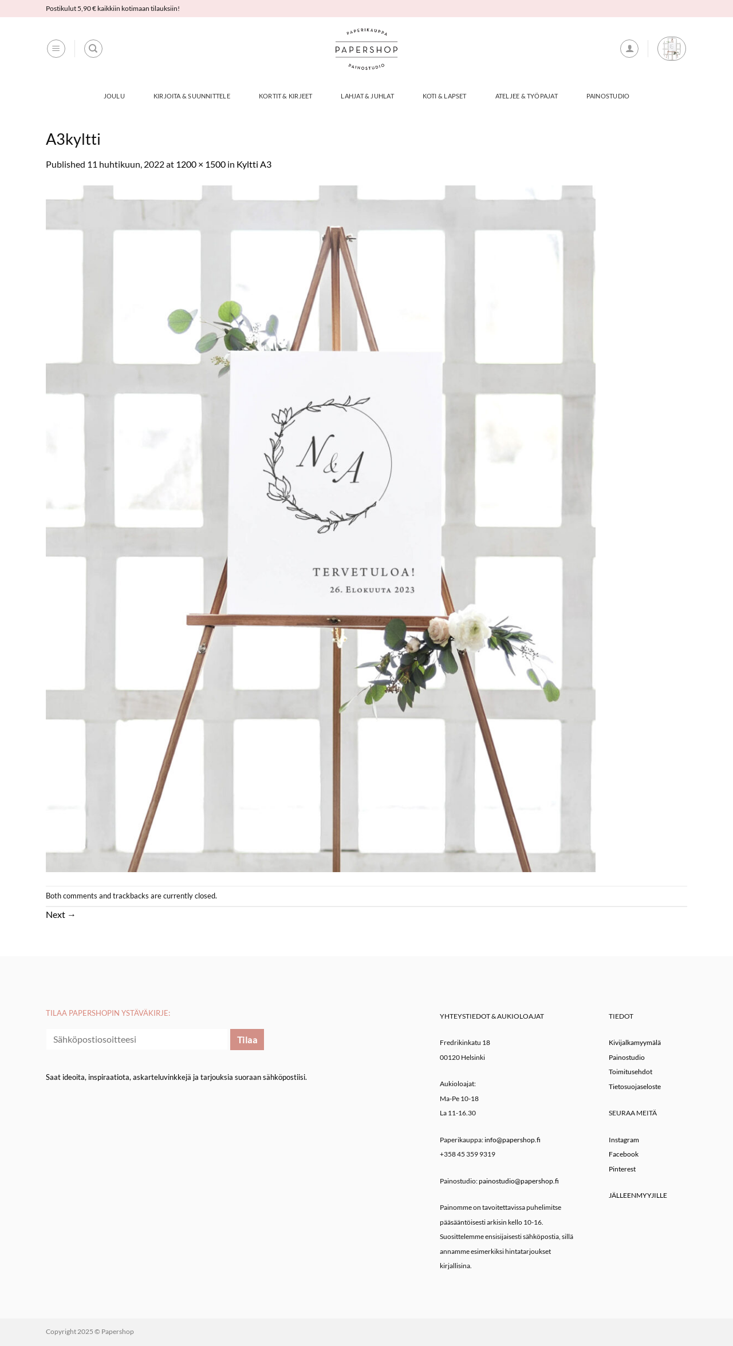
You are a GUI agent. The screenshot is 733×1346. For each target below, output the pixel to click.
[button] (56, 48)
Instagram (624, 1139)
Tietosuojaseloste (635, 1086)
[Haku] (93, 48)
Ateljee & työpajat (526, 96)
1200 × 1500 (201, 164)
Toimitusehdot (630, 1071)
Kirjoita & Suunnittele (191, 96)
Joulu (114, 96)
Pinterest (622, 1169)
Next (61, 914)
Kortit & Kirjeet (286, 96)
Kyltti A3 (254, 164)
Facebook (624, 1154)
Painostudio (607, 96)
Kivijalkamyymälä (635, 1042)
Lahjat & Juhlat (367, 96)
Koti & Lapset (445, 96)
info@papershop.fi (512, 1139)
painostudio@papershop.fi (519, 1181)
